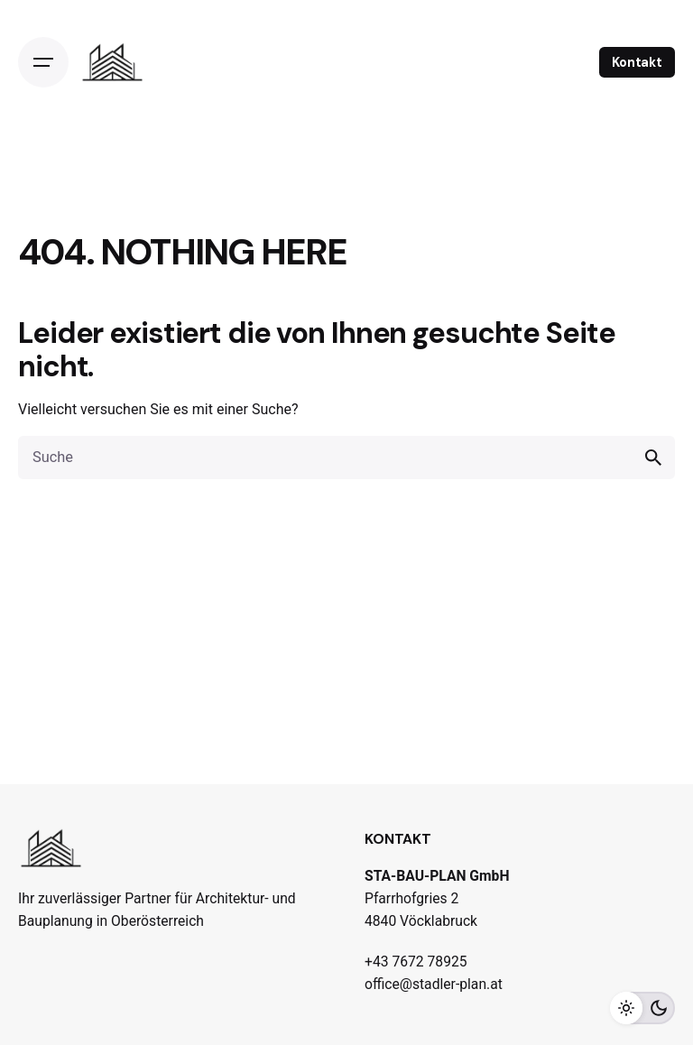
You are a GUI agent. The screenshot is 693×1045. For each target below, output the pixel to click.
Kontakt (637, 62)
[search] (653, 457)
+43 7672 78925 (416, 961)
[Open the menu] (43, 62)
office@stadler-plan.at (434, 984)
